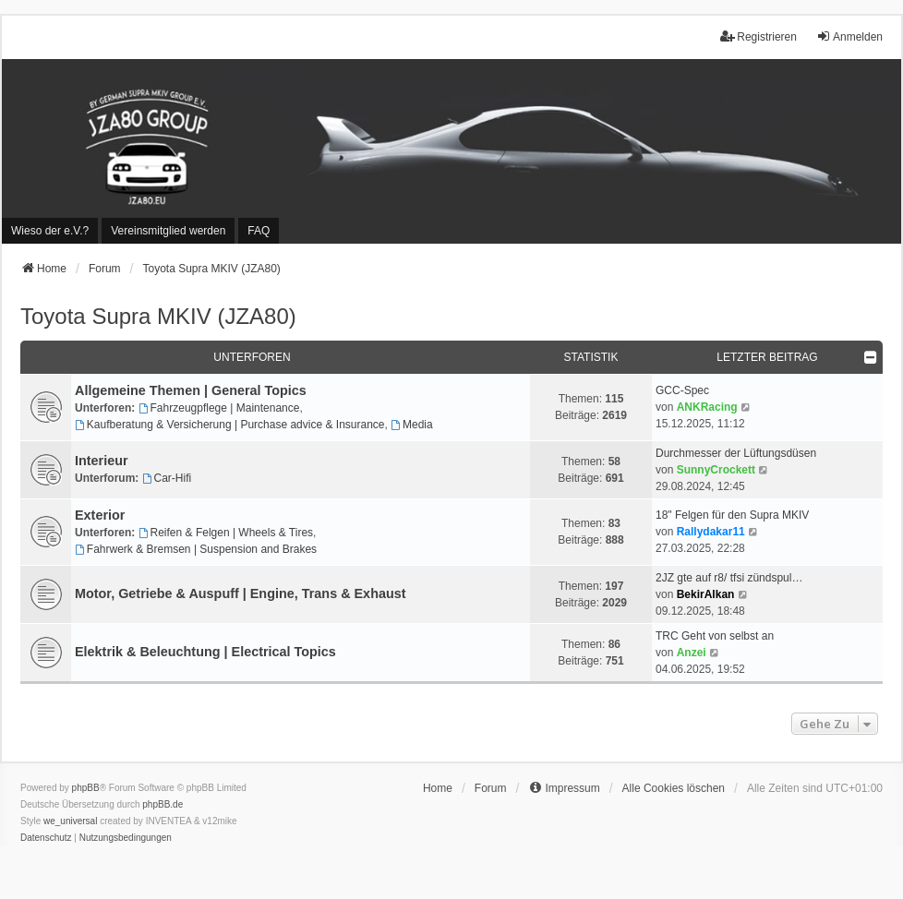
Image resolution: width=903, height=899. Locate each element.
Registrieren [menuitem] (758, 36)
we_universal (70, 821)
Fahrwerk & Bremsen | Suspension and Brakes (196, 549)
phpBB (86, 788)
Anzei (691, 652)
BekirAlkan (706, 594)
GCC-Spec (682, 390)
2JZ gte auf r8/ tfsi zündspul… (729, 577)
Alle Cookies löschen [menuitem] (673, 788)
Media (412, 424)
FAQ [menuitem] (258, 230)
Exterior (100, 515)
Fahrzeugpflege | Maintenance (219, 408)
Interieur (101, 460)
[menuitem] (50, 231)
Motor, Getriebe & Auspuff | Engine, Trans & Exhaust (240, 593)
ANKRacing (707, 407)
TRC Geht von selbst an (715, 635)
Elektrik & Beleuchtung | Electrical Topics (205, 651)
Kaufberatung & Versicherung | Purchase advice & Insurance (230, 424)
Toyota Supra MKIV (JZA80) (158, 316)
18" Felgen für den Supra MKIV (732, 515)
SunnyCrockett (716, 469)
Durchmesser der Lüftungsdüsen (736, 453)
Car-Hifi (167, 478)
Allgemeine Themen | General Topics (191, 390)
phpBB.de (162, 804)
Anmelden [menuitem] (849, 36)
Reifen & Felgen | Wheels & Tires (225, 532)
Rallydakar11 (711, 531)
